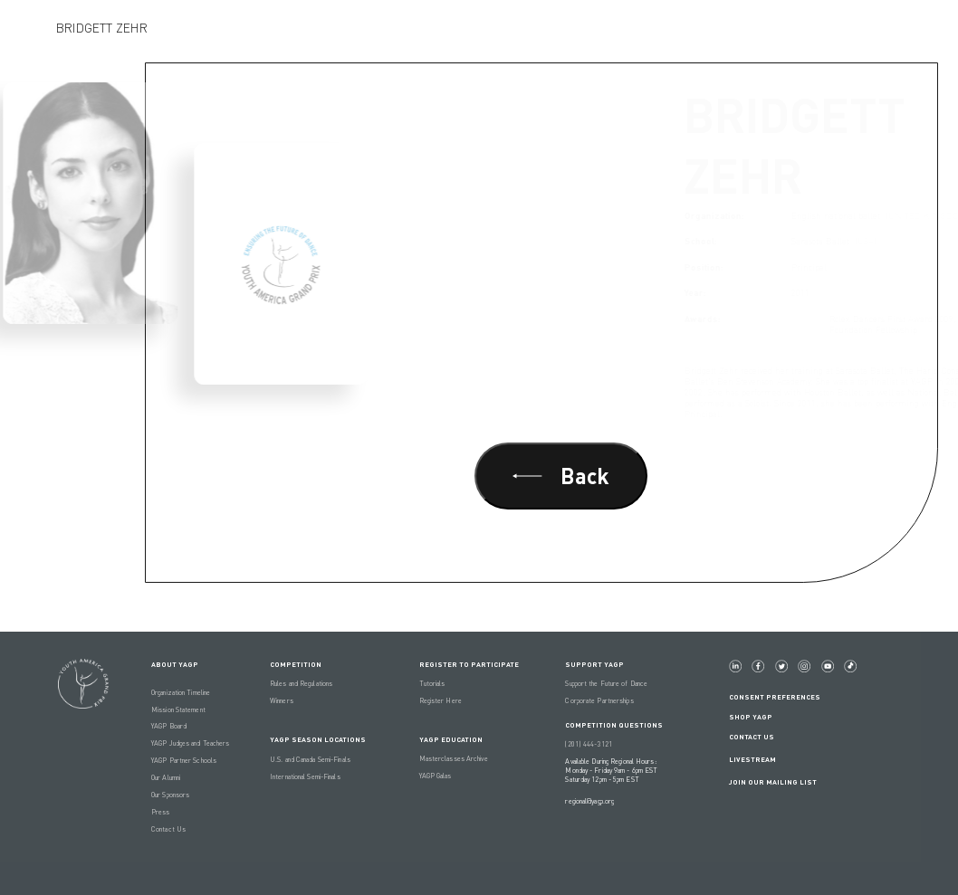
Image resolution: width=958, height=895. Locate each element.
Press (160, 811)
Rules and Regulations (301, 683)
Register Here (440, 700)
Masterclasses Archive (453, 758)
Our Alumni (165, 777)
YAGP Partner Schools (183, 760)
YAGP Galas (435, 775)
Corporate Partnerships (599, 700)
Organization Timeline (180, 692)
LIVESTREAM (759, 758)
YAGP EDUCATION (451, 739)
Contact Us (168, 828)
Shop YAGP (750, 716)
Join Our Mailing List (773, 781)
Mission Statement (178, 709)
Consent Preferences (774, 696)
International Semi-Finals (305, 776)
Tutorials (432, 683)
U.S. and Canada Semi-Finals (310, 759)
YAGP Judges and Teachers (190, 742)
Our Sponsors (170, 794)
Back (561, 475)
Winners (281, 700)
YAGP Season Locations (318, 739)
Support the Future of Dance (606, 683)
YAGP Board (169, 725)
